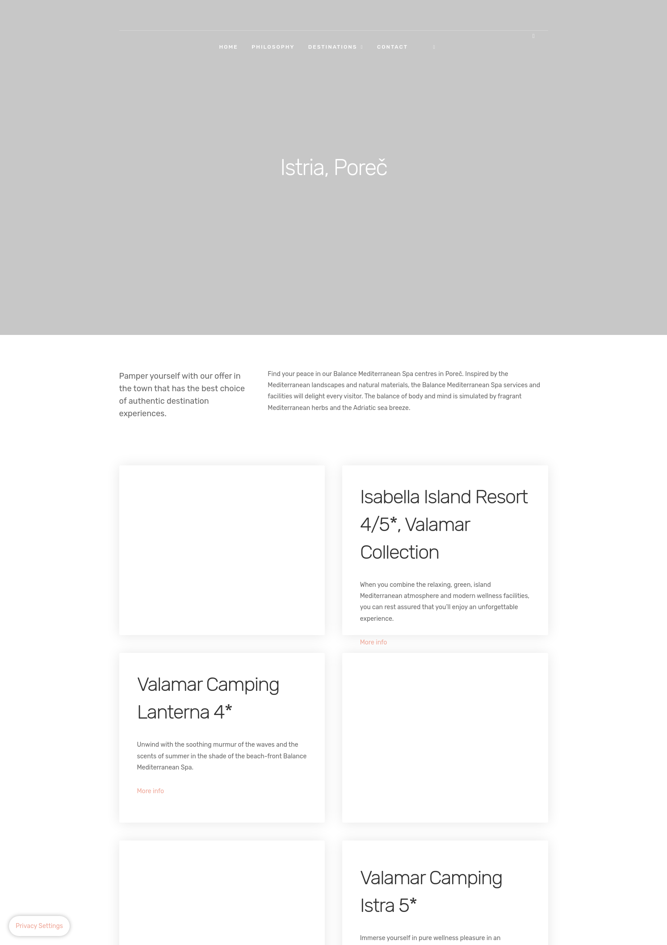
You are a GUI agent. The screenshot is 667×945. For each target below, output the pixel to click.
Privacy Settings (39, 926)
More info (373, 642)
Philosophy (273, 47)
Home (228, 47)
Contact (392, 47)
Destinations (332, 47)
